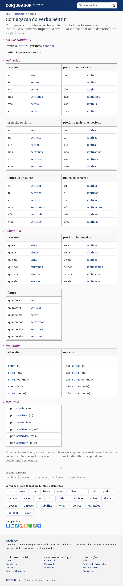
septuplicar (58, 477)
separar (26, 477)
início (9, 13)
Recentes (11, 567)
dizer (73, 491)
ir (85, 491)
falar (63, 498)
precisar (77, 498)
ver (40, 498)
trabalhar (47, 505)
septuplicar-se (77, 477)
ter (34, 491)
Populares (11, 564)
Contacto (88, 571)
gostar (12, 505)
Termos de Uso (91, 567)
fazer (60, 491)
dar (51, 498)
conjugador (21, 13)
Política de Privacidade (95, 564)
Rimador (49, 567)
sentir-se (12, 477)
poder (107, 491)
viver (62, 505)
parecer (29, 505)
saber (27, 498)
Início (9, 560)
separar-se (41, 477)
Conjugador (24, 5)
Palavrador (50, 564)
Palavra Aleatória (15, 571)
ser (10, 491)
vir (94, 491)
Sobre (86, 560)
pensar (77, 505)
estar (22, 491)
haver (46, 491)
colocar (13, 512)
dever (107, 498)
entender (94, 505)
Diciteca (12, 541)
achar (93, 498)
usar (28, 512)
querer (12, 498)
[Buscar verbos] (94, 5)
